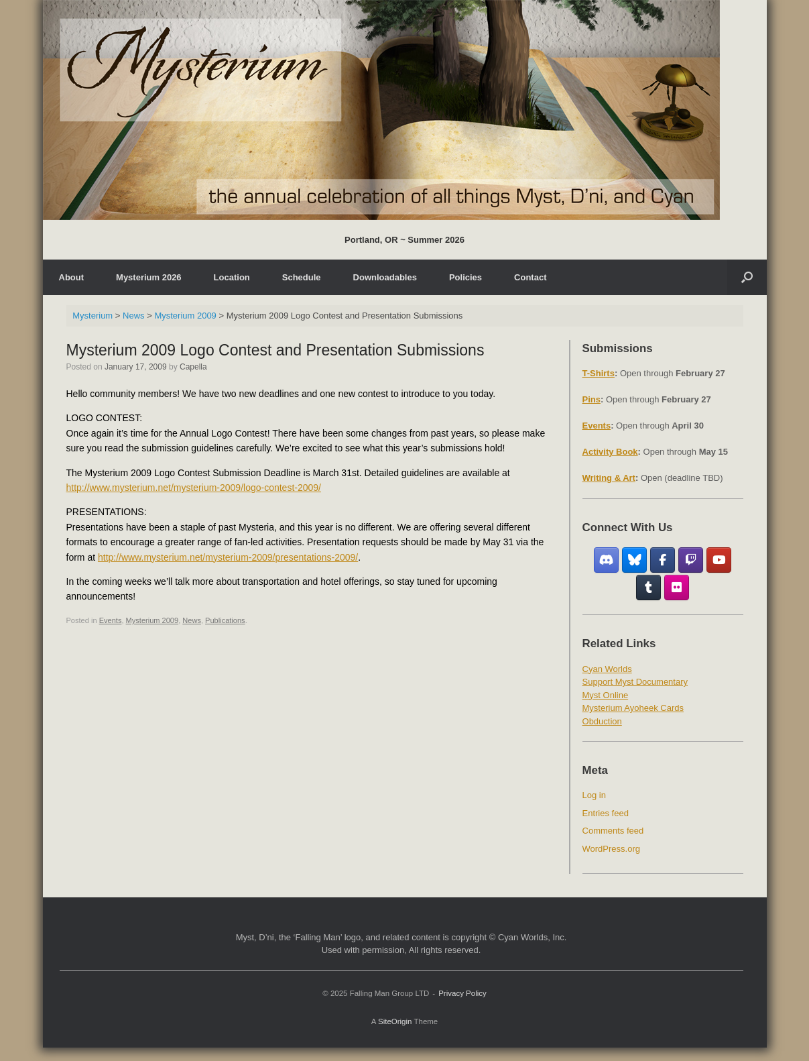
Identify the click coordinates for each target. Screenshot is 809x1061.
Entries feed (605, 813)
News (191, 620)
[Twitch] (690, 560)
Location (232, 277)
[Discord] (606, 560)
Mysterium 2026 (149, 277)
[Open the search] (747, 277)
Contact (530, 277)
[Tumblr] (648, 587)
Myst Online (605, 695)
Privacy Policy (462, 993)
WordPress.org (611, 849)
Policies (465, 277)
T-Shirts (598, 373)
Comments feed (613, 831)
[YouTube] (718, 560)
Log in (594, 795)
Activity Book (610, 452)
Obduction (602, 721)
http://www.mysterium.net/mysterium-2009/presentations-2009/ (228, 557)
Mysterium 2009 (152, 620)
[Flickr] (676, 587)
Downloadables (385, 277)
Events (110, 620)
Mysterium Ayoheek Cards (633, 708)
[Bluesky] (634, 560)
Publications (225, 620)
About (71, 277)
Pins (591, 399)
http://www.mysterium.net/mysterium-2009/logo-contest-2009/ (194, 487)
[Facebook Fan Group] (662, 560)
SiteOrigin (395, 1021)
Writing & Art (608, 478)
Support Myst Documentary (635, 682)
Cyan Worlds (607, 669)
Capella (193, 367)
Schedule (301, 277)
